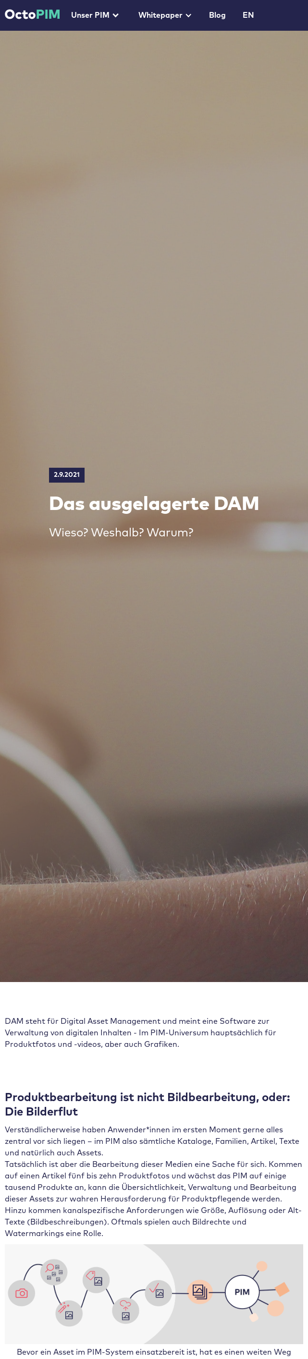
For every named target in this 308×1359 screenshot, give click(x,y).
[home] (30, 12)
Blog (217, 15)
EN (248, 15)
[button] (94, 15)
